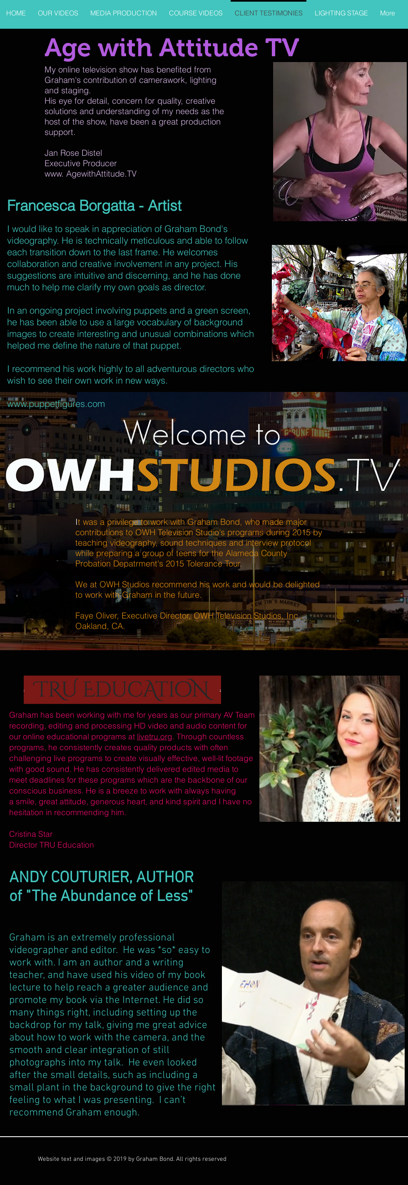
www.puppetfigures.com (56, 403)
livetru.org (154, 736)
